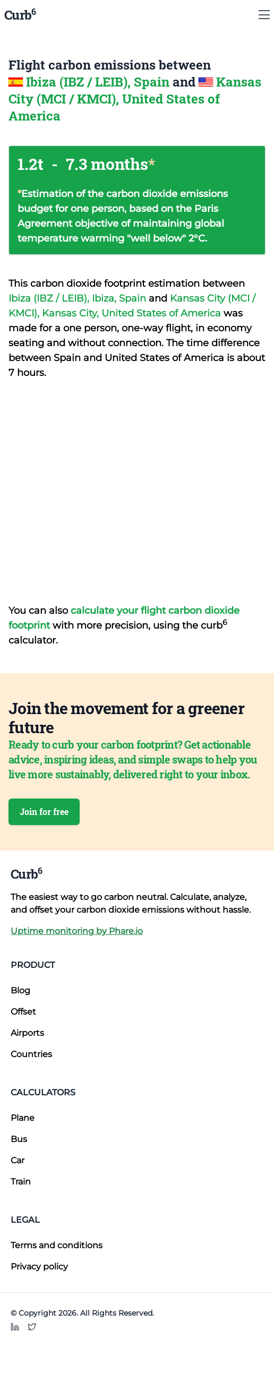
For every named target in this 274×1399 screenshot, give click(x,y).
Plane (23, 1118)
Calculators (43, 1092)
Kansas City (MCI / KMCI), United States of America (134, 98)
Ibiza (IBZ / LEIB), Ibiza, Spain (78, 298)
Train (21, 1182)
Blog (20, 990)
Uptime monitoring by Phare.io (77, 931)
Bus (19, 1139)
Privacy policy (39, 1266)
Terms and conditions (56, 1245)
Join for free (44, 811)
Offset (23, 1012)
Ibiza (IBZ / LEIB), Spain (99, 81)
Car (17, 1160)
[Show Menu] (264, 14)
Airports (27, 1033)
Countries (31, 1054)
